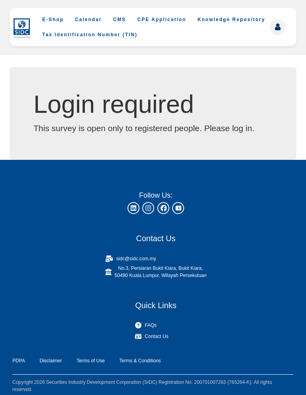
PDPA (18, 361)
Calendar (88, 19)
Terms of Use (90, 361)
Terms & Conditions (140, 361)
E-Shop (53, 19)
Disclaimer (50, 361)
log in (242, 128)
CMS (119, 19)
